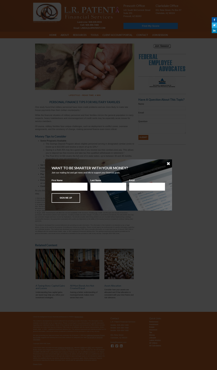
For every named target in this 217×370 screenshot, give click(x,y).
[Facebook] (214, 20)
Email (132, 180)
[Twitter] (214, 25)
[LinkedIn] (214, 30)
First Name (57, 180)
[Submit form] (66, 198)
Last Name (95, 180)
